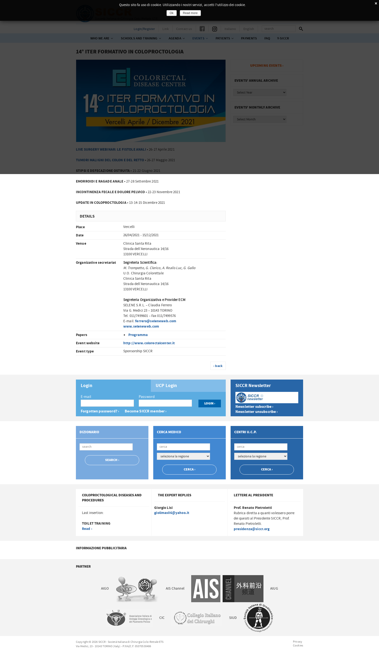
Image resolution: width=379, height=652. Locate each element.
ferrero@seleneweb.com (155, 321)
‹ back (218, 366)
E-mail (86, 396)
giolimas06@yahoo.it (171, 512)
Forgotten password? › (100, 411)
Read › (87, 528)
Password (147, 396)
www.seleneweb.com (141, 326)
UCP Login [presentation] (166, 386)
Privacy (297, 642)
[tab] (113, 386)
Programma (138, 334)
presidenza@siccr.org (252, 529)
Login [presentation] (86, 386)
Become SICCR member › (146, 411)
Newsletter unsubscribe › (256, 411)
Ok (172, 13)
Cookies (298, 645)
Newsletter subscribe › (254, 406)
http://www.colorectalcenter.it (149, 343)
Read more (190, 13)
